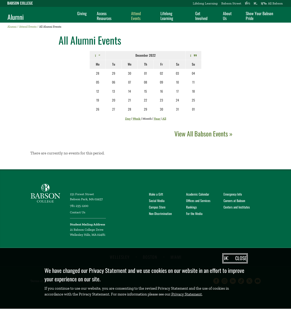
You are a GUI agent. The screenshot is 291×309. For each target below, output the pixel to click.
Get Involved (201, 15)
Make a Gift (156, 194)
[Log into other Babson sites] (247, 3)
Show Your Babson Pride (259, 15)
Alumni (15, 17)
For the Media (194, 213)
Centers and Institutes (237, 207)
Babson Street (231, 3)
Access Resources (104, 15)
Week (137, 118)
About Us (227, 15)
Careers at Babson (234, 200)
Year (157, 118)
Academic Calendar (197, 194)
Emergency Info (233, 194)
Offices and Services (198, 200)
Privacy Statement (186, 294)
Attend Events (136, 15)
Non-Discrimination (160, 213)
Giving (82, 13)
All (164, 118)
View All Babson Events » (203, 133)
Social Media (156, 200)
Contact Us (77, 212)
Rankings (191, 207)
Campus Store (157, 207)
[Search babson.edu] (255, 3)
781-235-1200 (79, 206)
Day (128, 118)
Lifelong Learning (205, 3)
